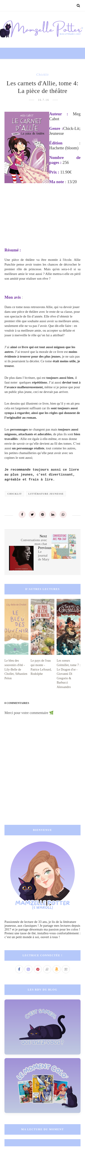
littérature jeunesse (46, 493)
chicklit (42, 74)
